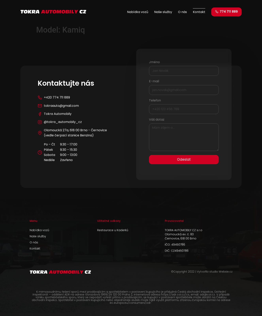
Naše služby (163, 12)
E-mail (154, 81)
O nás (182, 12)
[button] (226, 12)
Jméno (154, 62)
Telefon (155, 101)
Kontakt (199, 12)
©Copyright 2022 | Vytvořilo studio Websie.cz (202, 272)
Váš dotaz (156, 120)
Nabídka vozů (137, 12)
